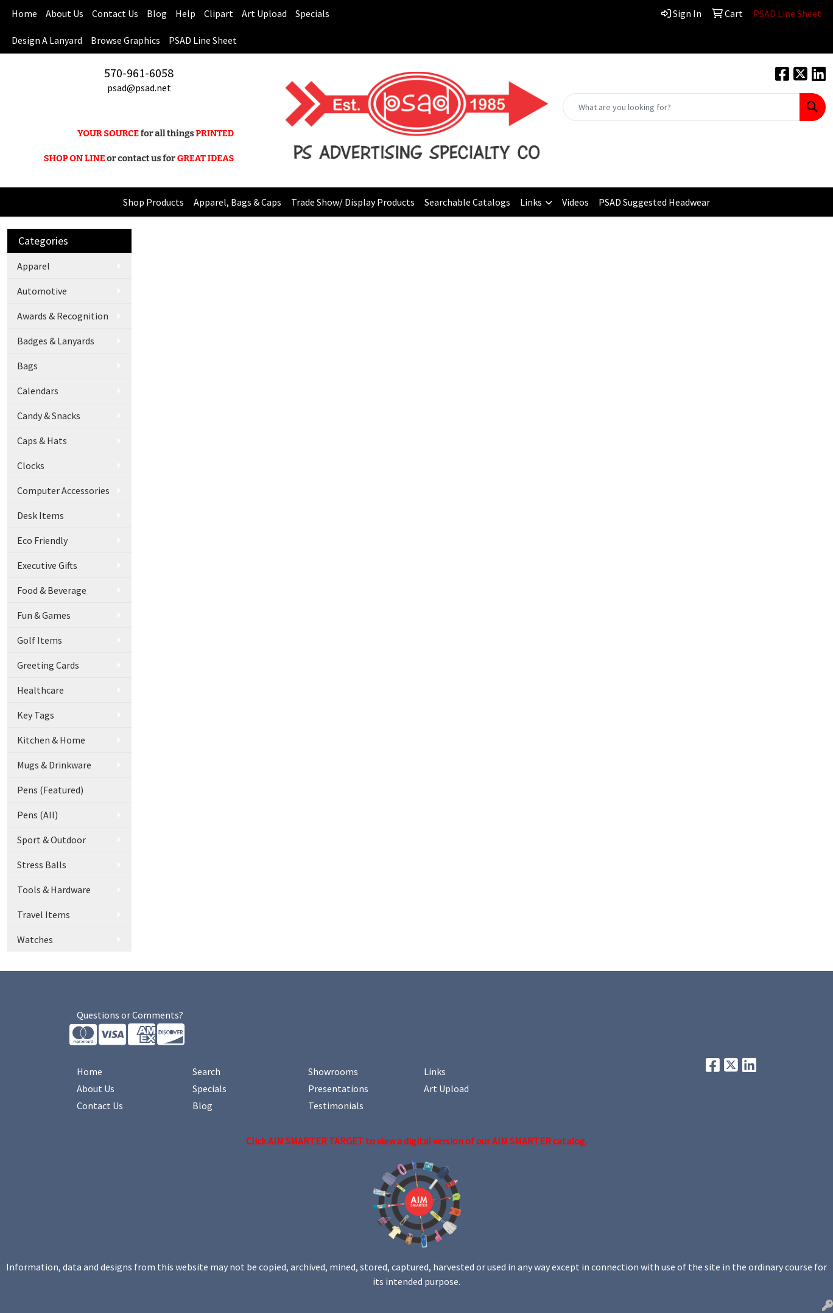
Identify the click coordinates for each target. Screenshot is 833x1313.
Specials (312, 13)
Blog (157, 13)
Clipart (218, 13)
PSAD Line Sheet (203, 40)
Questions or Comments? (130, 1015)
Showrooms (333, 1071)
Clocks (30, 465)
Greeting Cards (48, 665)
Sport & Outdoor (51, 840)
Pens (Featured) (50, 790)
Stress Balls (41, 864)
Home (89, 1071)
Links (531, 202)
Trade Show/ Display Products (353, 202)
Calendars (37, 391)
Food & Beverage (51, 590)
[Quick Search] (681, 107)
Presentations (338, 1088)
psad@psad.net (139, 88)
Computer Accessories (63, 490)
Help (185, 13)
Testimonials (336, 1105)
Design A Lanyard (47, 40)
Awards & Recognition (62, 316)
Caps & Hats (42, 440)
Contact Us (115, 13)
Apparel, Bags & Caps (237, 202)
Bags (27, 366)
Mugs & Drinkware (54, 765)
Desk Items (40, 515)
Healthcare (40, 690)
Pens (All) (37, 815)
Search (206, 1071)
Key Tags (35, 715)
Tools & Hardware (54, 889)
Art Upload (264, 13)
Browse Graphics (125, 40)
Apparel (33, 266)
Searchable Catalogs (467, 202)
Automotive (42, 291)
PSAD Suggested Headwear (654, 202)
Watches (35, 939)
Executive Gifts (47, 565)
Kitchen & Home (51, 740)
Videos (575, 202)
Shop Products (153, 202)
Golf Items (39, 640)
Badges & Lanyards (55, 341)
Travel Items (43, 914)
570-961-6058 (139, 72)
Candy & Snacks (48, 415)
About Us (64, 13)
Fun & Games (44, 615)
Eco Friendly (42, 540)
